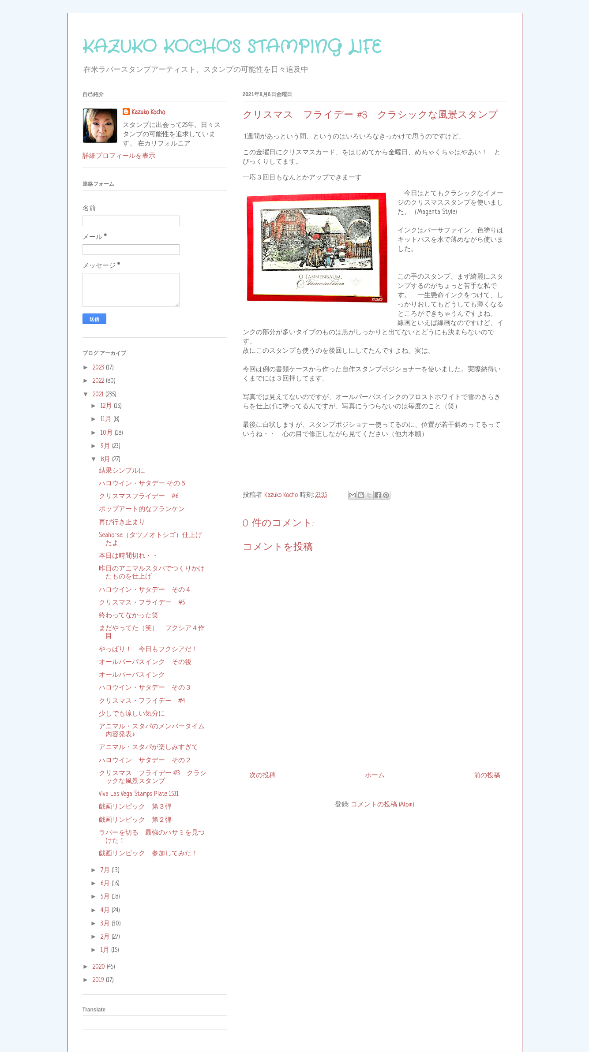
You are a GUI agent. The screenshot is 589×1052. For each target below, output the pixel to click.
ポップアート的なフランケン (142, 509)
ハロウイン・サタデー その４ (145, 589)
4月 (106, 910)
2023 (99, 367)
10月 (108, 432)
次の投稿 (262, 775)
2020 (100, 966)
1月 (106, 950)
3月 (106, 923)
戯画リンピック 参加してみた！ (148, 853)
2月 (106, 936)
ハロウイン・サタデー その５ (143, 483)
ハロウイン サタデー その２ (145, 760)
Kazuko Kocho (148, 112)
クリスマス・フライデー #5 (142, 602)
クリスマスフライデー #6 (138, 496)
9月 (106, 446)
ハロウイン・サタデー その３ (145, 687)
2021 (99, 394)
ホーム (375, 775)
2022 (99, 380)
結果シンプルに (122, 470)
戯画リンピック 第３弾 (135, 806)
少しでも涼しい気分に (132, 713)
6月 (106, 883)
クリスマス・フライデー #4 (142, 701)
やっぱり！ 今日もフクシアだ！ (148, 649)
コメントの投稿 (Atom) (382, 804)
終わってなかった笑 (128, 615)
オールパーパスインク (132, 675)
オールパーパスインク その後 (145, 662)
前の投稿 (487, 775)
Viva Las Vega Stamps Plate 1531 (139, 794)
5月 (106, 896)
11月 (107, 419)
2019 (99, 980)
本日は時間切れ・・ (128, 556)
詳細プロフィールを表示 (119, 156)
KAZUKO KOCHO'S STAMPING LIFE (232, 47)
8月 (106, 459)
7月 (106, 870)
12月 (107, 406)
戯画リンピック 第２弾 (135, 820)
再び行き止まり (122, 522)
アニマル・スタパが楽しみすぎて (148, 747)
